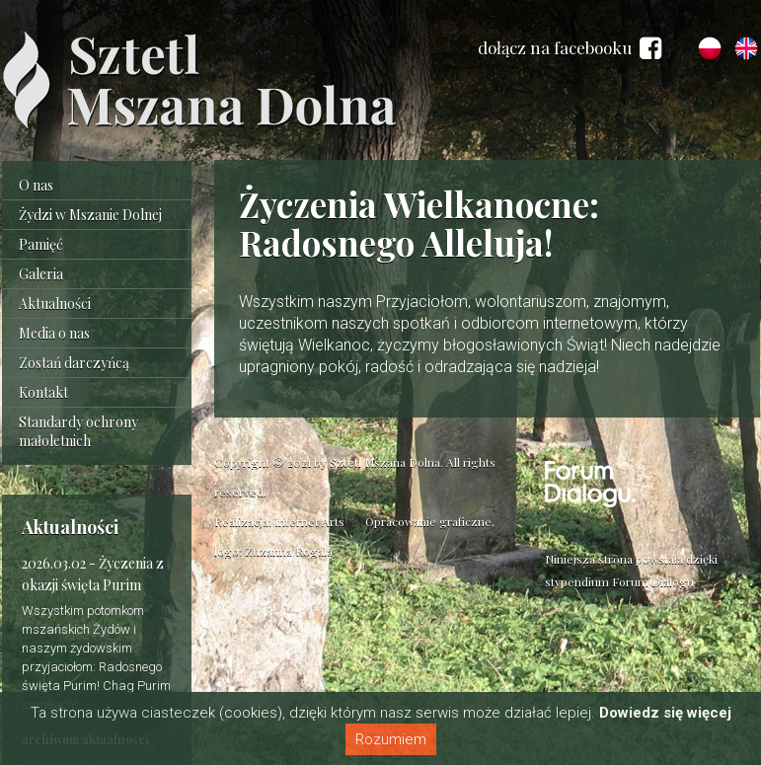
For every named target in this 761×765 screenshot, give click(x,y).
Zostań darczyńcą (74, 362)
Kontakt (43, 392)
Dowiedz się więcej (665, 713)
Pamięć (41, 244)
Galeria (41, 274)
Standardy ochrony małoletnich (78, 431)
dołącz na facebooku (569, 48)
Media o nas (54, 333)
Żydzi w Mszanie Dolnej (90, 214)
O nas (36, 185)
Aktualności (55, 303)
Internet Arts (309, 521)
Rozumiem (390, 739)
